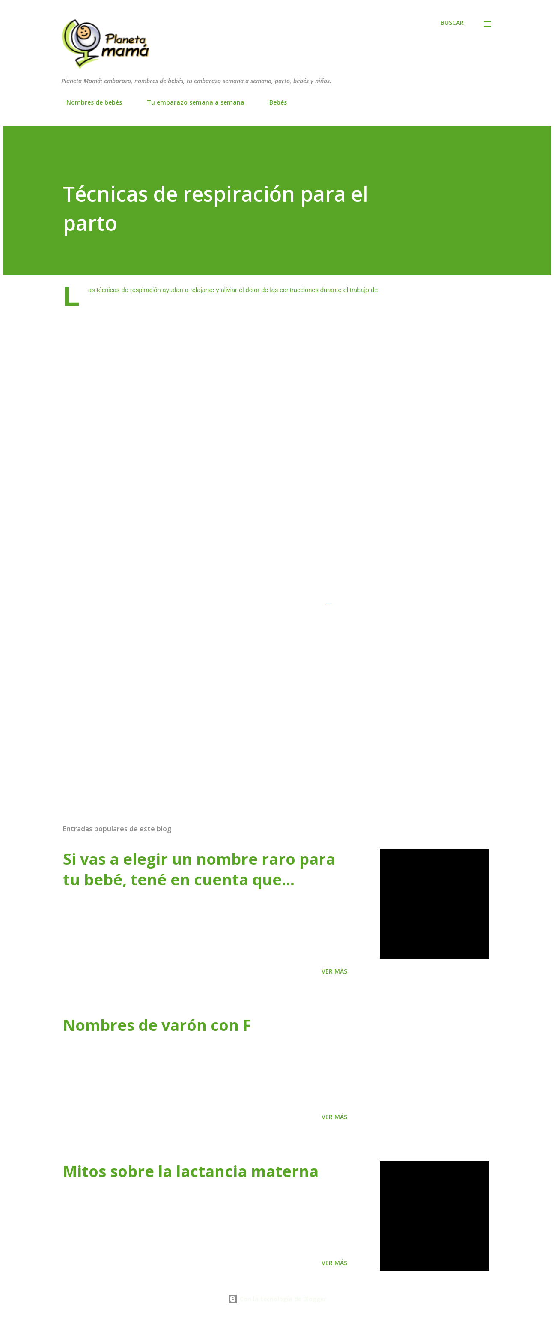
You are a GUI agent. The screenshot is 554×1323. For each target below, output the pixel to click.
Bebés (273, 102)
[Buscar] (452, 23)
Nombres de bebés (89, 102)
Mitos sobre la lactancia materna (191, 1171)
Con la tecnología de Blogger (277, 1299)
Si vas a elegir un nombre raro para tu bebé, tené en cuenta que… (199, 869)
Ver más (334, 971)
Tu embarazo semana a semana (190, 102)
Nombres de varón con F (157, 1025)
